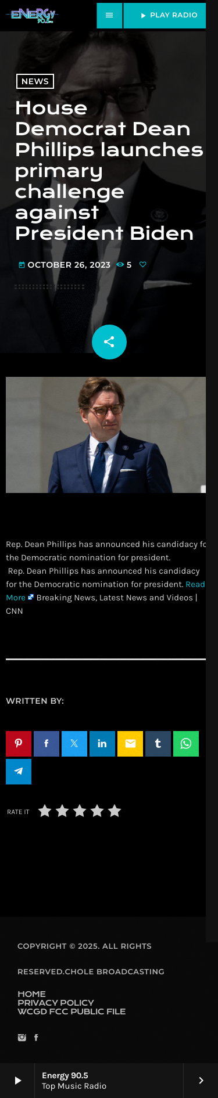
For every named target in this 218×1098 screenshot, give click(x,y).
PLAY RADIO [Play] (168, 15)
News (35, 81)
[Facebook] (35, 1038)
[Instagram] (21, 1038)
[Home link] (32, 15)
